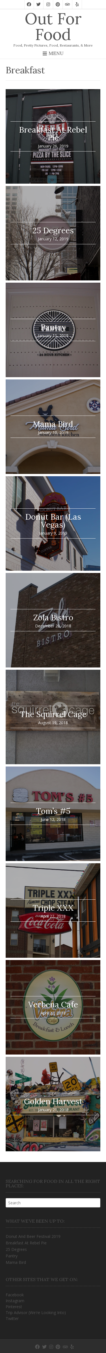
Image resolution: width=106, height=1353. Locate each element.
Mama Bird (16, 1262)
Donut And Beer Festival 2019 (33, 1236)
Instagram (15, 1300)
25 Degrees (16, 1249)
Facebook (15, 1294)
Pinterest (14, 1306)
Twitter (12, 1318)
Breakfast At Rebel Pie (26, 1243)
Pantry (12, 1255)
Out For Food (53, 26)
